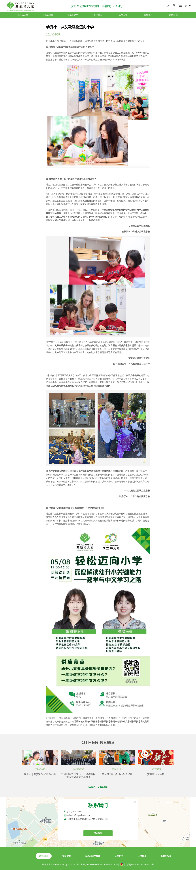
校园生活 (123, 15)
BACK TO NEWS (97, 787)
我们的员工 (73, 15)
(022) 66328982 (74, 811)
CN (186, 6)
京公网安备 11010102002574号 (137, 864)
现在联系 (98, 833)
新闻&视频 (166, 856)
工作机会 (142, 856)
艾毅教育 (66, 856)
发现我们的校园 (92, 856)
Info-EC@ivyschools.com (79, 815)
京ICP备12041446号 (109, 864)
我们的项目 (47, 15)
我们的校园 (22, 15)
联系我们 (148, 15)
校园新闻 (173, 15)
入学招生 (98, 15)
